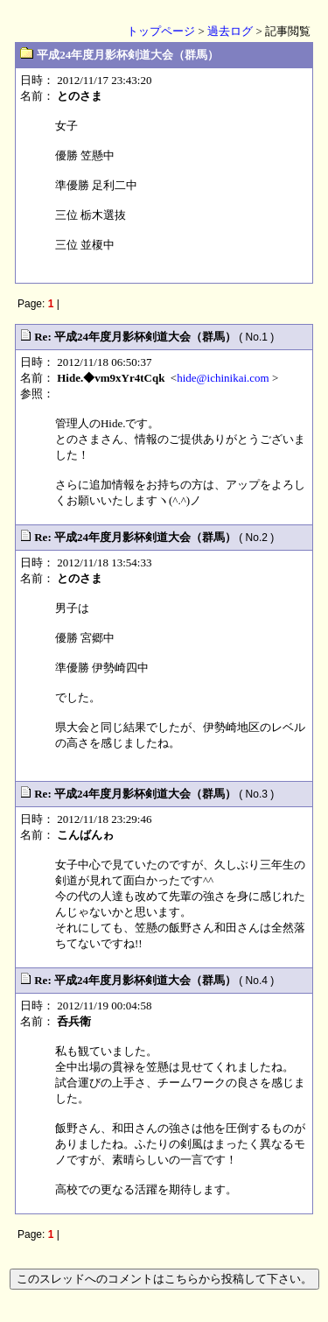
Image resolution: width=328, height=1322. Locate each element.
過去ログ (230, 31)
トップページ (161, 31)
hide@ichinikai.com (223, 377)
